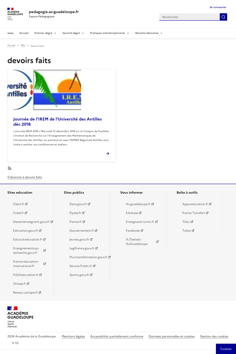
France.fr (76, 221)
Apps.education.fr (195, 204)
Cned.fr (18, 213)
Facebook (133, 230)
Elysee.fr (75, 213)
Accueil (24, 33)
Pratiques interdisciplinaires (107, 33)
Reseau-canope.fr (25, 292)
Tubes (186, 230)
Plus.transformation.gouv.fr (87, 257)
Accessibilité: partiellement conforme (116, 336)
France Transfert (193, 213)
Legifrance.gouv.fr (82, 248)
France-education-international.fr (26, 263)
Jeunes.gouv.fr (79, 239)
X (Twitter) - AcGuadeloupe (137, 241)
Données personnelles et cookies (172, 336)
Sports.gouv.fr (79, 275)
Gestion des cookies (214, 336)
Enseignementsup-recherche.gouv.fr (26, 250)
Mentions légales (73, 336)
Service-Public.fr (81, 266)
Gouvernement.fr (82, 230)
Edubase (132, 213)
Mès (23, 45)
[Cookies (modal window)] (226, 349)
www (10, 33)
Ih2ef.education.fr (25, 275)
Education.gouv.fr (25, 230)
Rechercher (223, 17)
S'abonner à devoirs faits (24, 177)
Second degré (71, 33)
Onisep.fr (19, 283)
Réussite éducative (146, 33)
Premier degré (43, 33)
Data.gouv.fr (78, 204)
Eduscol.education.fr (27, 239)
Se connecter (218, 7)
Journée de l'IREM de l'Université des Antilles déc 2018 (57, 121)
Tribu (186, 221)
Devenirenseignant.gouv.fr (31, 221)
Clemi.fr (18, 204)
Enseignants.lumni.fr (140, 221)
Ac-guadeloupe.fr (138, 204)
